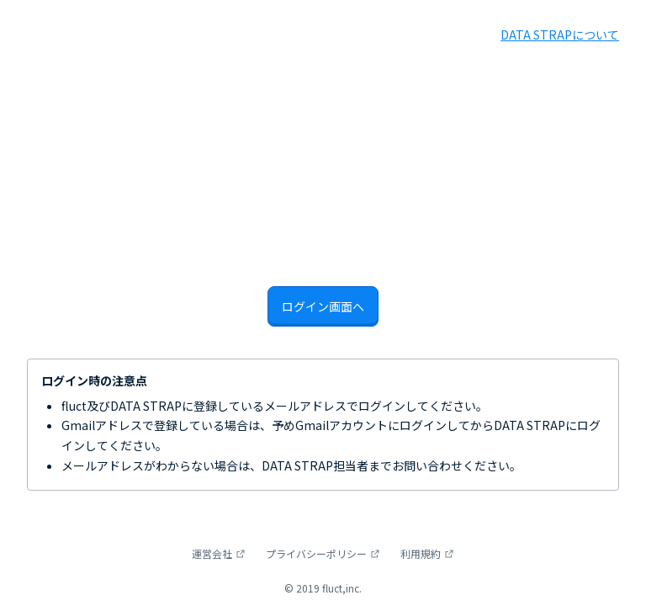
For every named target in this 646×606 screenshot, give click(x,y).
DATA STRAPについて (559, 34)
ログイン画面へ (323, 306)
